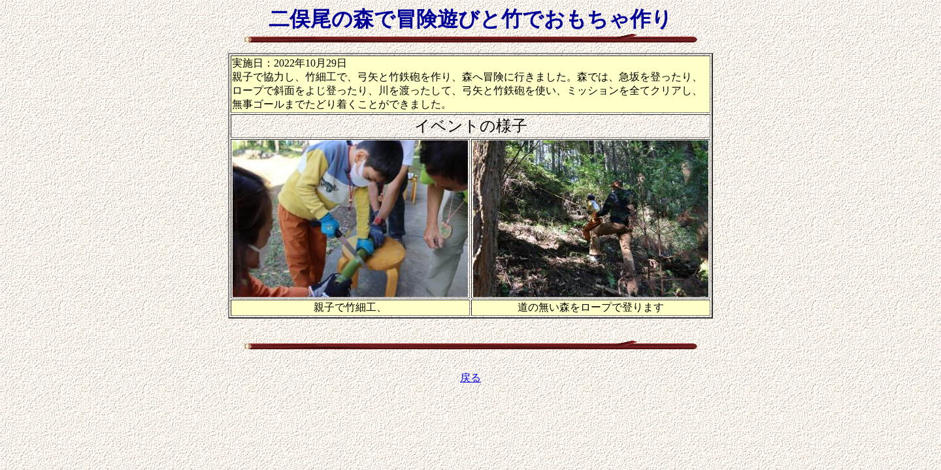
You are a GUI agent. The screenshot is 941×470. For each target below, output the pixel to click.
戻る (470, 377)
